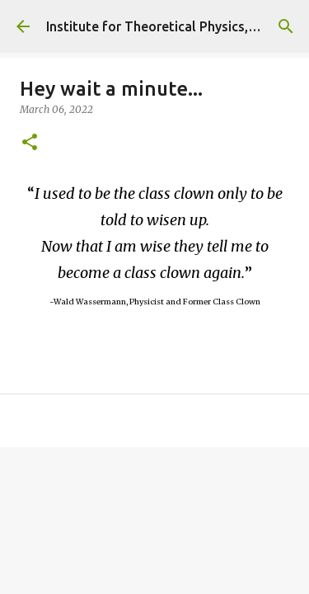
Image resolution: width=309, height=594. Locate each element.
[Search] (286, 26)
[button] (30, 143)
